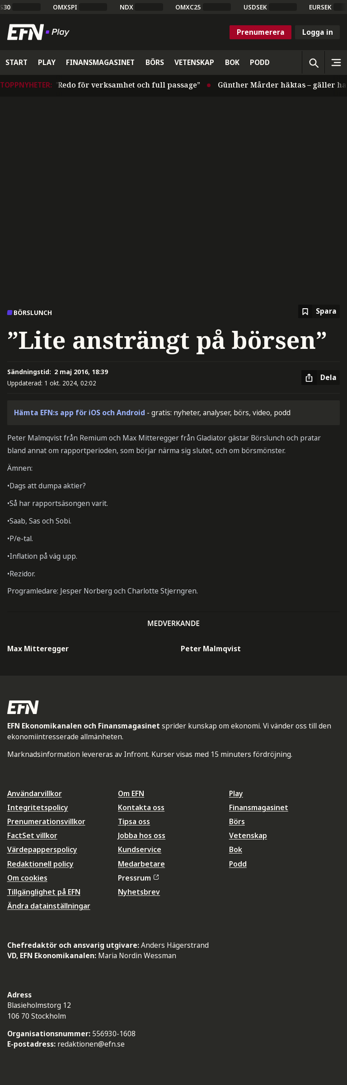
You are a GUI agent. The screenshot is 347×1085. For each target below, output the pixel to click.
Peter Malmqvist (211, 649)
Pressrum (138, 878)
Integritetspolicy (37, 807)
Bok (235, 849)
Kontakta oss (141, 807)
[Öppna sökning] (313, 62)
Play (236, 793)
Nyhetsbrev (139, 892)
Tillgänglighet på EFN (43, 892)
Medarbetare (141, 864)
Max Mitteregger (38, 649)
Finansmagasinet (258, 807)
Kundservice (139, 849)
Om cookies (27, 878)
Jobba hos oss (141, 835)
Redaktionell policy (40, 864)
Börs (237, 821)
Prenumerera (261, 32)
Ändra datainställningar (48, 906)
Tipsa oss (134, 821)
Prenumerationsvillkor (46, 821)
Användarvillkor (34, 793)
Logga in (317, 32)
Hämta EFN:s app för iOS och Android (79, 412)
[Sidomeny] (335, 62)
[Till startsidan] (40, 32)
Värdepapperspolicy (42, 849)
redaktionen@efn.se (91, 1044)
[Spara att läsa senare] (319, 312)
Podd (238, 864)
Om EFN (131, 793)
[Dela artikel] (320, 377)
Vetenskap (248, 835)
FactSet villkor (32, 835)
